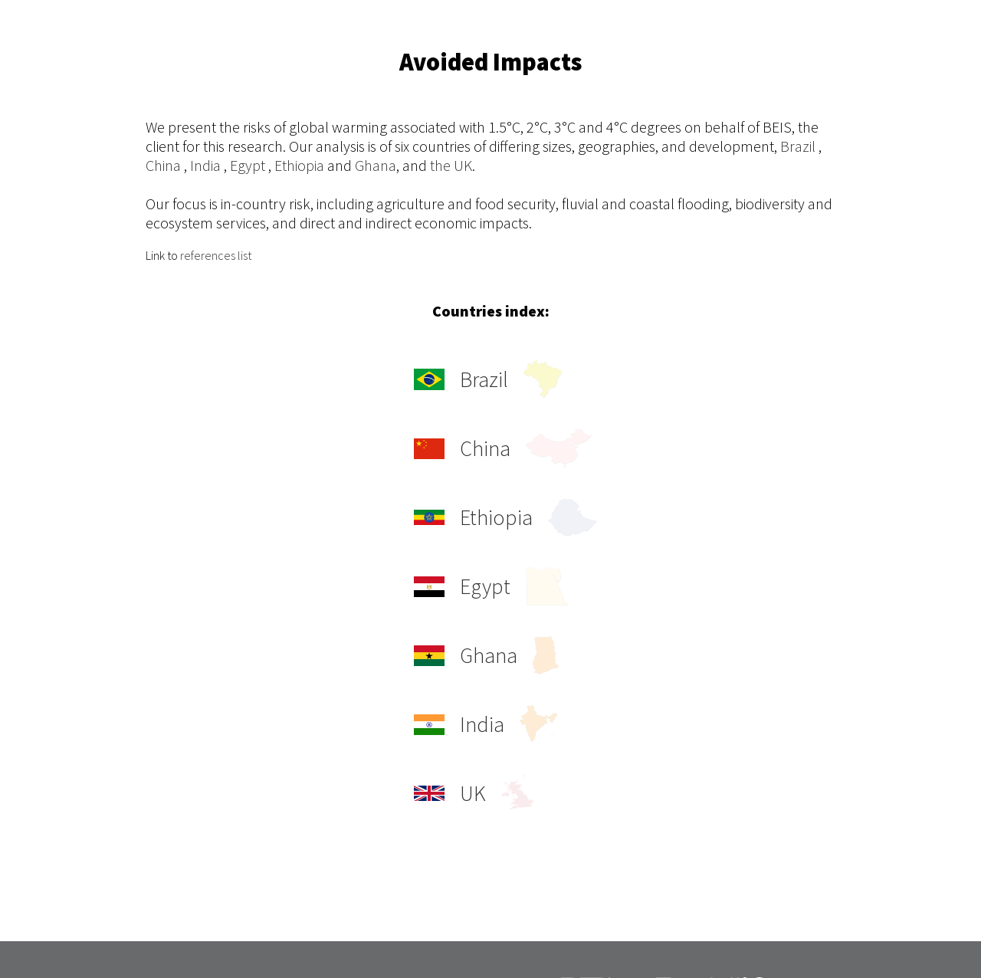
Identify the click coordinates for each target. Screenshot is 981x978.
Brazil (797, 146)
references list (215, 255)
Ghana (375, 165)
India (205, 165)
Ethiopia (299, 165)
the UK (451, 165)
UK (473, 793)
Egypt (247, 165)
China (163, 165)
